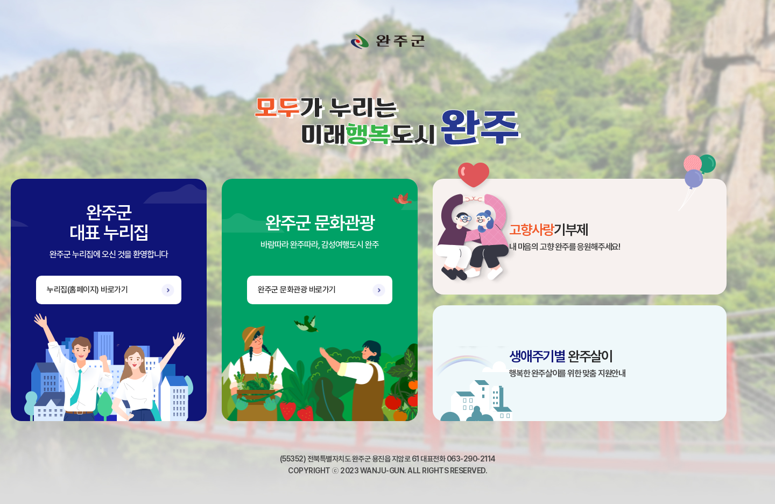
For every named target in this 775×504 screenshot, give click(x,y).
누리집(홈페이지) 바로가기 (87, 290)
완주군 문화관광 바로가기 (297, 290)
